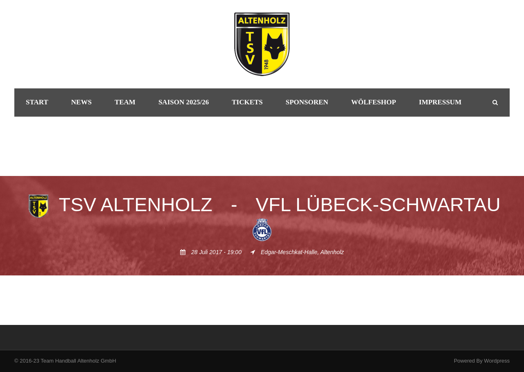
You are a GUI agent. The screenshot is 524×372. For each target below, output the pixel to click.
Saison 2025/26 (183, 102)
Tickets (247, 102)
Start (37, 102)
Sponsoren (307, 102)
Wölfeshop (373, 102)
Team (125, 102)
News (81, 102)
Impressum (440, 102)
